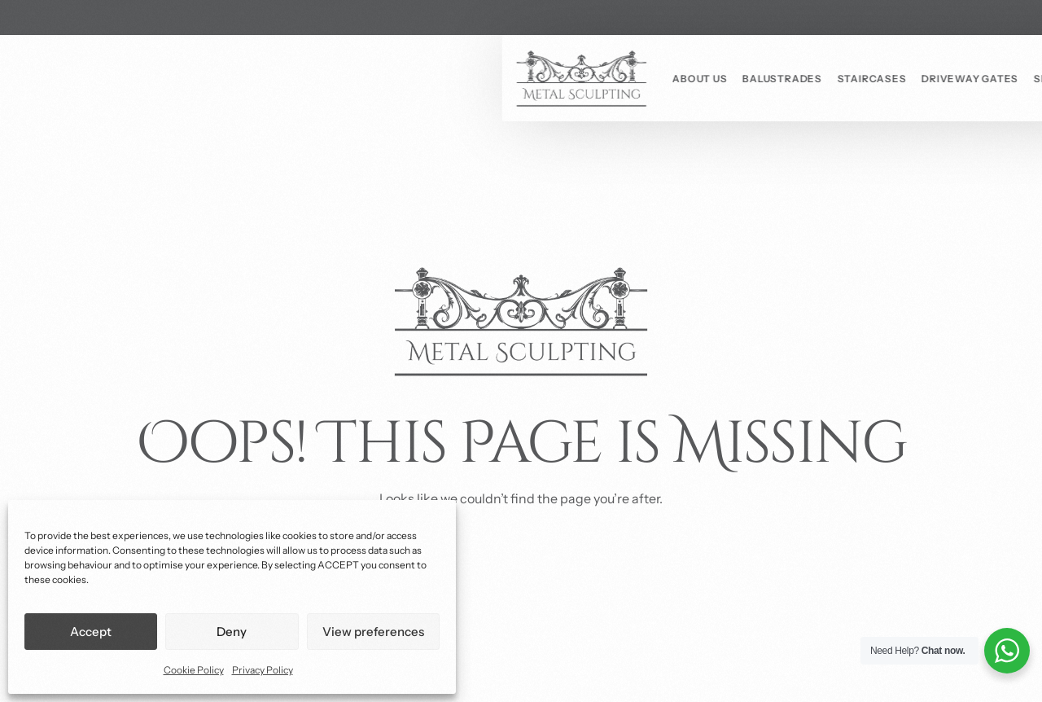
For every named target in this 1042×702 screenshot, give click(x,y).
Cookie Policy (194, 670)
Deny (232, 631)
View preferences (373, 631)
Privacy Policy (262, 670)
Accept (91, 631)
